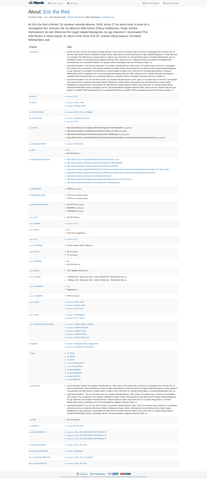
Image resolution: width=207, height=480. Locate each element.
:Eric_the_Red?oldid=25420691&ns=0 (86, 435)
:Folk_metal (75, 102)
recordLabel (35, 118)
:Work (70, 360)
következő (36, 286)
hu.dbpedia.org (108, 17)
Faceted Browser (151, 3)
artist (32, 96)
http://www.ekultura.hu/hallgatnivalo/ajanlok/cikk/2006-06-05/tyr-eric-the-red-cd (99, 179)
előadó (34, 223)
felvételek (36, 245)
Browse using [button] (55, 3)
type (32, 353)
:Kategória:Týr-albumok (80, 347)
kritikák (35, 277)
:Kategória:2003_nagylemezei (83, 344)
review (33, 128)
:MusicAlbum (75, 366)
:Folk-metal (75, 308)
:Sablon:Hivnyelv (77, 327)
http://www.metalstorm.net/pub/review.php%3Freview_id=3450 (92, 166)
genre (33, 102)
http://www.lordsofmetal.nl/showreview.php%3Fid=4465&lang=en (93, 183)
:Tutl (72, 121)
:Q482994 (73, 379)
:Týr (72, 96)
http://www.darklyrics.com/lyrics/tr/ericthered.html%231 (89, 176)
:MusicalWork (73, 370)
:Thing (70, 353)
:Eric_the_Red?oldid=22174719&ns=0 (86, 432)
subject (33, 344)
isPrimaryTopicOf (37, 445)
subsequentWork (37, 144)
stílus (34, 302)
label (32, 420)
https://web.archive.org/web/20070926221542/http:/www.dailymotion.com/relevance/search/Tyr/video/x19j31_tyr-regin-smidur (118, 169)
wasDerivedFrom (38, 432)
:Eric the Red (75, 426)
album (46, 17)
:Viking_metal (76, 106)
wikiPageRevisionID (39, 204)
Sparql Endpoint (171, 3)
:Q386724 (73, 376)
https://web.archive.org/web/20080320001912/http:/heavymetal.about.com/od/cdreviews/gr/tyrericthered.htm (111, 173)
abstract (34, 52)
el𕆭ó (33, 239)
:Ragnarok (75, 144)
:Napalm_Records (78, 118)
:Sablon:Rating (76, 334)
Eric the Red (56, 12)
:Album (71, 356)
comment (34, 386)
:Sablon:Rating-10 (78, 337)
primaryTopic (37, 463)
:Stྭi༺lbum (76, 318)
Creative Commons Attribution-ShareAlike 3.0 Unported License (126, 476)
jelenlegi (35, 261)
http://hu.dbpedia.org (75, 17)
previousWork (36, 112)
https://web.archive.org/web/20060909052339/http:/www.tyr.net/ (93, 159)
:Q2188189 (74, 373)
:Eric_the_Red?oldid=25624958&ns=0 (86, 439)
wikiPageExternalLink (39, 159)
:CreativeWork (75, 363)
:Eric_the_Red (77, 445)
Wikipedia (84, 476)
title (32, 150)
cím (33, 217)
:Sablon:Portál (76, 331)
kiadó (34, 270)
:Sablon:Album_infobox (80, 324)
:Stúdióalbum (76, 315)
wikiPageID (35, 189)
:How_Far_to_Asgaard (80, 112)
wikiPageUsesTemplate (41, 324)
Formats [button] (72, 3)
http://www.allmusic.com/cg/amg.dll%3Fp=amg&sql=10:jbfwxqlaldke (94, 163)
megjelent (36, 296)
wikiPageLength (37, 195)
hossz (34, 251)
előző (34, 230)
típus (34, 315)
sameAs (34, 426)
